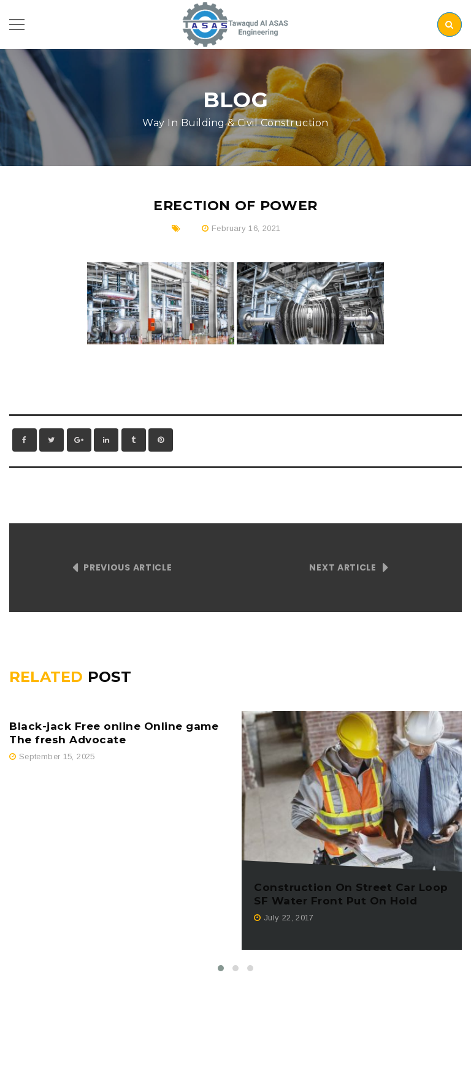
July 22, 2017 (289, 917)
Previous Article (127, 567)
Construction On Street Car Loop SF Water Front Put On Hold (351, 894)
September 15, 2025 (57, 756)
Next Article (342, 567)
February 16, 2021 (246, 228)
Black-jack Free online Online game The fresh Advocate (113, 733)
